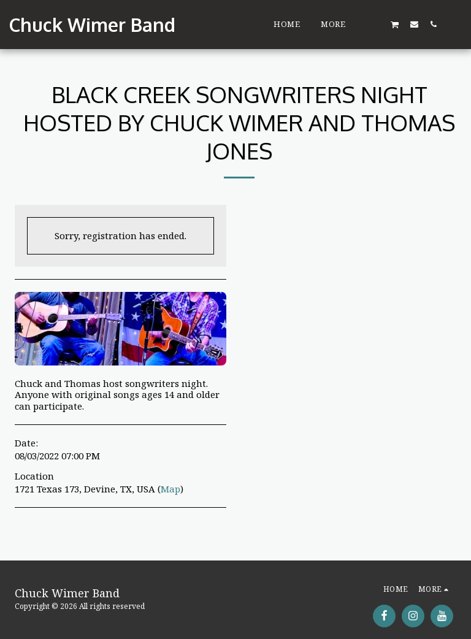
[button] (376, 24)
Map (170, 489)
